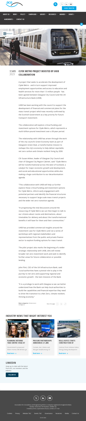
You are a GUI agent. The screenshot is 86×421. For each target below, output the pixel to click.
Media (67, 413)
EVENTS (71, 14)
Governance (48, 413)
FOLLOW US (12, 375)
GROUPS (42, 14)
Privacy (17, 413)
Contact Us (75, 413)
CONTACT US (20, 19)
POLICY (22, 14)
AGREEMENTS (8, 19)
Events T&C (38, 413)
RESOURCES (52, 14)
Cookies (9, 413)
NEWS (15, 14)
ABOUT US (6, 14)
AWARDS (62, 14)
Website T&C (27, 413)
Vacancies (58, 413)
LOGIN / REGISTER (69, 8)
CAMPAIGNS (32, 14)
